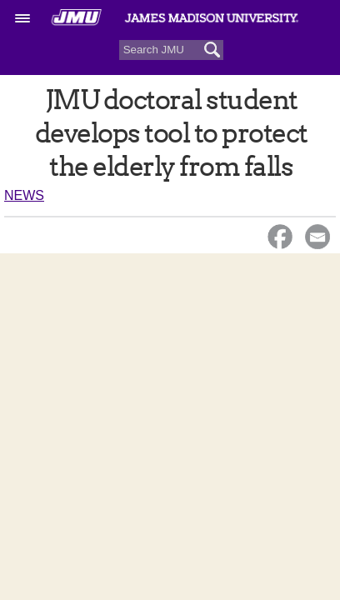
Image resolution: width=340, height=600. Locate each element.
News (24, 195)
